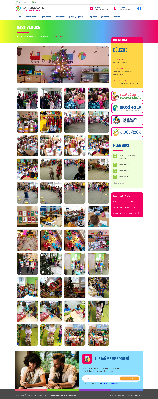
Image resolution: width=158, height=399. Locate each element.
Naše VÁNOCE (58, 36)
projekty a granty (76, 17)
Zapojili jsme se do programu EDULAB (127, 213)
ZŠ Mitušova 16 (23, 2)
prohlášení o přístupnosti (68, 395)
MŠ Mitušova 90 (39, 2)
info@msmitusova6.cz (101, 10)
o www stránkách (55, 395)
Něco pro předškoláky (122, 196)
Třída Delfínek (43, 36)
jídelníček (105, 17)
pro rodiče (46, 17)
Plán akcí (121, 145)
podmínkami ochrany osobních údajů (112, 383)
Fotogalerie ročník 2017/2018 (124, 202)
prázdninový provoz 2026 (123, 62)
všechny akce (118, 183)
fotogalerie (92, 17)
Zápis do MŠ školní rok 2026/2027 (126, 83)
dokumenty (60, 17)
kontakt (117, 17)
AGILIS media (138, 395)
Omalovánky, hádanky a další (124, 207)
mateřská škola (31, 17)
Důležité (120, 50)
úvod (19, 17)
